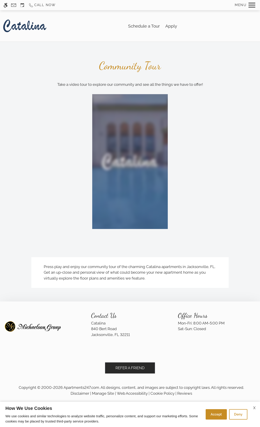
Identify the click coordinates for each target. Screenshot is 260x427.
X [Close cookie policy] (254, 408)
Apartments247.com (81, 387)
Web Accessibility (132, 393)
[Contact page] (13, 5)
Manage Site (103, 393)
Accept (216, 414)
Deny (238, 414)
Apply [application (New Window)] (171, 25)
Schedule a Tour (144, 25)
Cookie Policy (162, 393)
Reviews (184, 393)
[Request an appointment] (22, 5)
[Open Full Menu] (245, 5)
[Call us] (42, 5)
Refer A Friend (130, 368)
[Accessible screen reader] (5, 5)
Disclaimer (80, 393)
